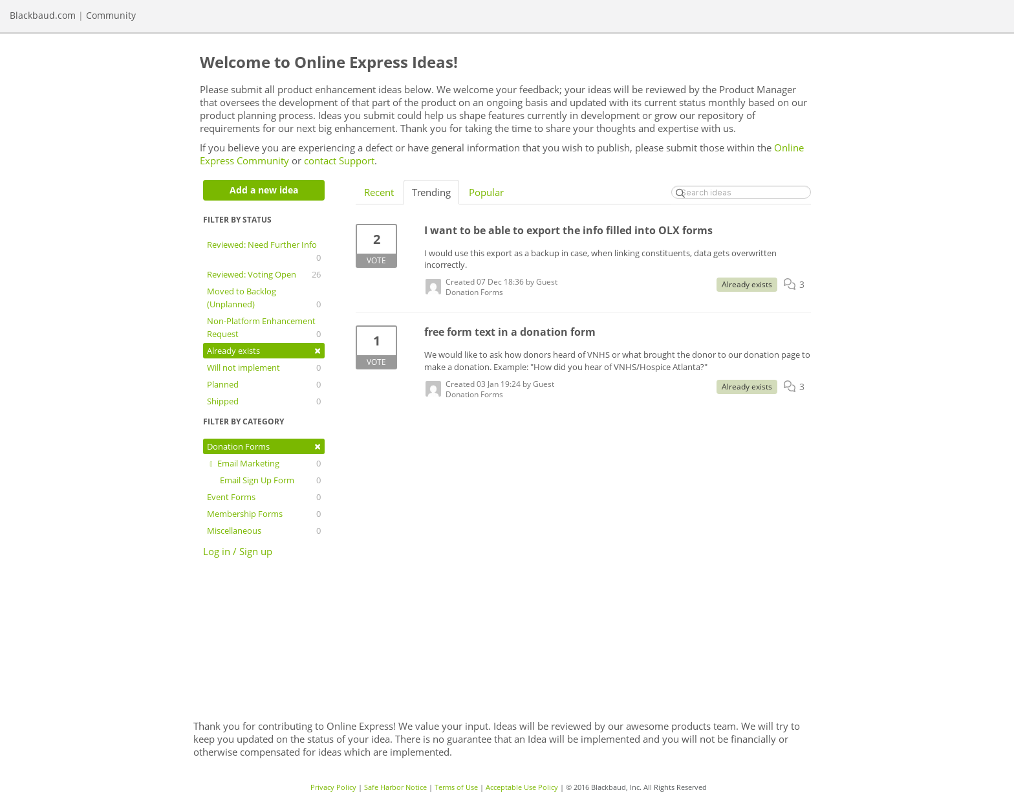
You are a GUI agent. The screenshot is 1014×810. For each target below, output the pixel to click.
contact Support (339, 160)
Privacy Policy (333, 787)
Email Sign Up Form (270, 480)
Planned (264, 384)
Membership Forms (264, 513)
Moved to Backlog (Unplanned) (264, 298)
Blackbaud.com (43, 15)
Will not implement (264, 367)
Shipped (264, 401)
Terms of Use (456, 787)
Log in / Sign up (237, 551)
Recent (379, 192)
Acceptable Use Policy (522, 787)
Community (111, 15)
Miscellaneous (264, 530)
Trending (431, 192)
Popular (486, 192)
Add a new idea (264, 190)
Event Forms (264, 496)
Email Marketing (264, 463)
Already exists (264, 350)
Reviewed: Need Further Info (264, 251)
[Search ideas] (741, 192)
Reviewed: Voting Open (264, 274)
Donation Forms (264, 446)
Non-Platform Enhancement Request (264, 327)
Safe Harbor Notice (395, 787)
